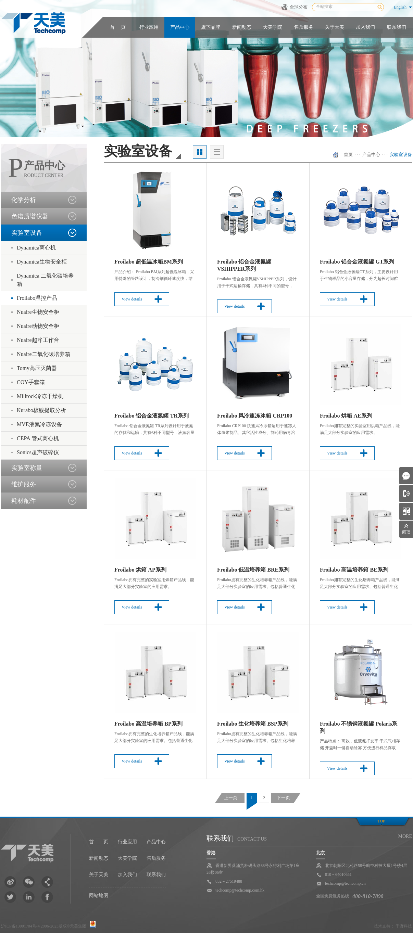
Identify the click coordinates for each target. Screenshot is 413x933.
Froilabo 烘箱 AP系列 (140, 570)
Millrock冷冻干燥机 (40, 396)
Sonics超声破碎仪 (38, 452)
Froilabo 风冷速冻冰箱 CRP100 (254, 416)
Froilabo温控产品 (37, 298)
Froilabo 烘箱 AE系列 (346, 416)
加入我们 (365, 27)
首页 (348, 154)
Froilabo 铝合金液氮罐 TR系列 (151, 416)
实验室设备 (401, 154)
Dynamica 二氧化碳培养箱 (45, 280)
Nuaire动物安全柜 (38, 326)
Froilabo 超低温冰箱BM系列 (148, 262)
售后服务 (303, 27)
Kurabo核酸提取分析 (41, 410)
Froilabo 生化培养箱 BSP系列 (252, 724)
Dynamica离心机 (36, 248)
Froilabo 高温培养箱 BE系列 (354, 570)
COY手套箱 (31, 382)
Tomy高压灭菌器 (37, 368)
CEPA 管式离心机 (38, 438)
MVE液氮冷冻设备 (39, 424)
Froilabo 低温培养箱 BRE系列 (253, 570)
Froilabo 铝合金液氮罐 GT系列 (357, 262)
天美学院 (272, 27)
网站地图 (98, 895)
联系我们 (396, 27)
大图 (199, 151)
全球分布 (299, 7)
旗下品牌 (210, 27)
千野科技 (404, 926)
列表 (216, 151)
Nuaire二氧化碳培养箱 (43, 354)
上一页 (230, 797)
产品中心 (179, 27)
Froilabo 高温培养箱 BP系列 (148, 724)
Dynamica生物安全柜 (42, 262)
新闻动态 (241, 27)
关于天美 (334, 27)
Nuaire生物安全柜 (38, 312)
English (400, 7)
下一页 (283, 797)
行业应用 (149, 27)
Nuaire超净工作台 (38, 340)
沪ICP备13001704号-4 (20, 926)
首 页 (118, 27)
